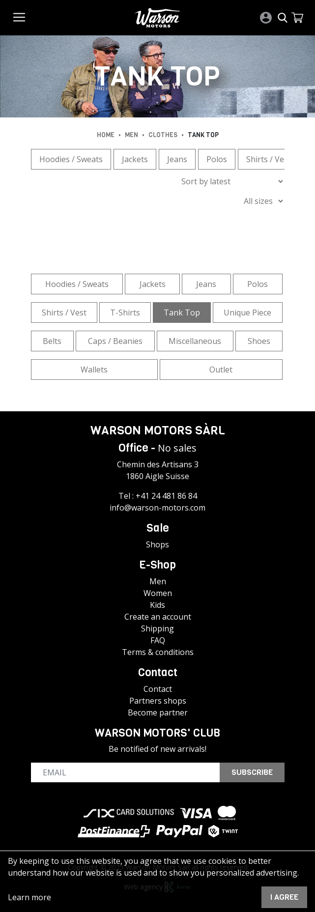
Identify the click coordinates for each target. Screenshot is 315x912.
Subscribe (252, 772)
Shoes (259, 341)
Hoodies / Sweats (71, 159)
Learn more (29, 897)
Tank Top (182, 312)
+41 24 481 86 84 (166, 495)
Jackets (135, 159)
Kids (157, 604)
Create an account (157, 616)
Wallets (94, 369)
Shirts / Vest (268, 159)
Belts (52, 341)
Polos (216, 159)
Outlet (220, 369)
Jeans (177, 159)
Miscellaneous (195, 341)
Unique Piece (247, 312)
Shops (157, 544)
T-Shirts (125, 312)
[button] (297, 18)
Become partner (158, 712)
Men (157, 581)
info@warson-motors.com (157, 507)
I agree (284, 897)
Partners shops (157, 700)
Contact (157, 689)
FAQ (157, 640)
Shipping (157, 628)
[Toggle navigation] (19, 17)
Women (157, 593)
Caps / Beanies (115, 341)
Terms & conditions (158, 652)
